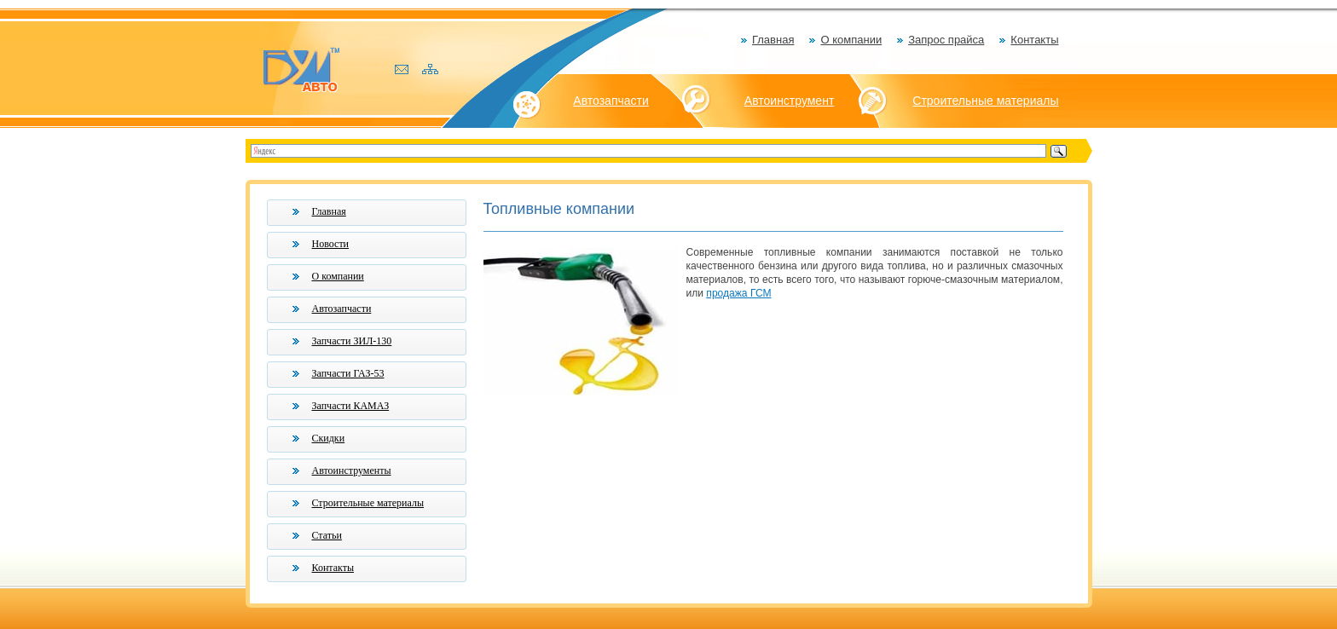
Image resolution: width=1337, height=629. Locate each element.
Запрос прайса (946, 39)
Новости (331, 244)
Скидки (328, 438)
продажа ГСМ (738, 293)
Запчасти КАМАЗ (351, 406)
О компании (851, 39)
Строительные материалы (985, 100)
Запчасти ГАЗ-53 (348, 373)
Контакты (1034, 39)
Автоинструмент (789, 100)
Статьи (327, 535)
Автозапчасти (610, 100)
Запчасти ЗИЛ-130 (352, 341)
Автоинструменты (351, 470)
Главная (773, 39)
